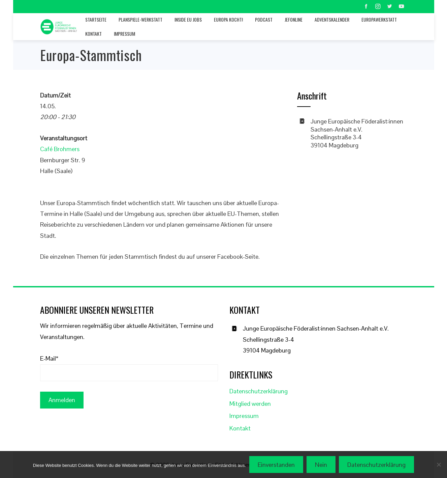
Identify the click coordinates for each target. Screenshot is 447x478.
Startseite (95, 19)
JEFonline (293, 19)
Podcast (264, 19)
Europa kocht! (228, 19)
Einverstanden (276, 465)
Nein (321, 465)
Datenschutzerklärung (258, 391)
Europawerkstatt (379, 19)
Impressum (124, 33)
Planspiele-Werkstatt (140, 19)
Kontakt (93, 33)
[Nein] (438, 464)
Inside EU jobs (188, 19)
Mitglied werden (250, 403)
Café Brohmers (59, 149)
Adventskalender (332, 19)
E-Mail (49, 358)
